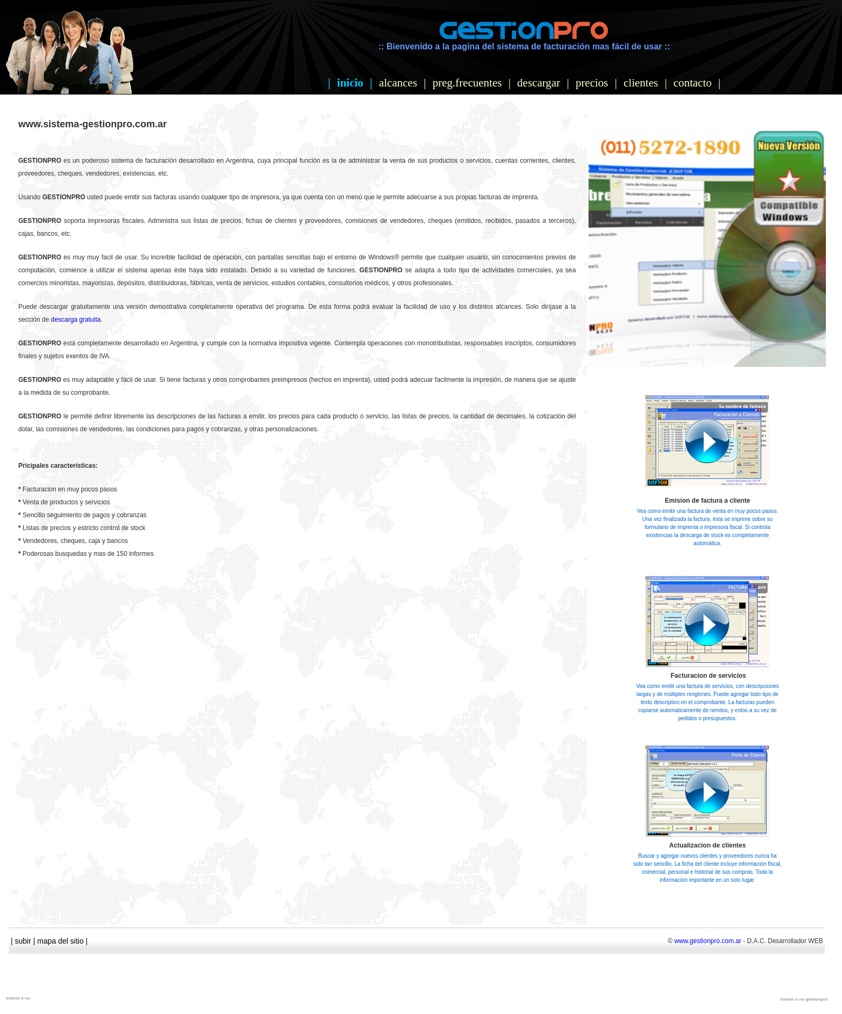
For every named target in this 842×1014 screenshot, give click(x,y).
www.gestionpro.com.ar (708, 941)
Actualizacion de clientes (707, 845)
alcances (398, 82)
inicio (350, 82)
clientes (640, 82)
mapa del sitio (60, 941)
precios (592, 82)
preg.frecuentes (467, 82)
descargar (538, 82)
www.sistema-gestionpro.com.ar (92, 124)
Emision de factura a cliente (707, 500)
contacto (692, 82)
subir (23, 941)
